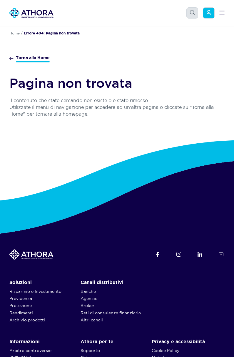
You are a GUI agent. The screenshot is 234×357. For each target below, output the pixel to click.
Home (14, 33)
